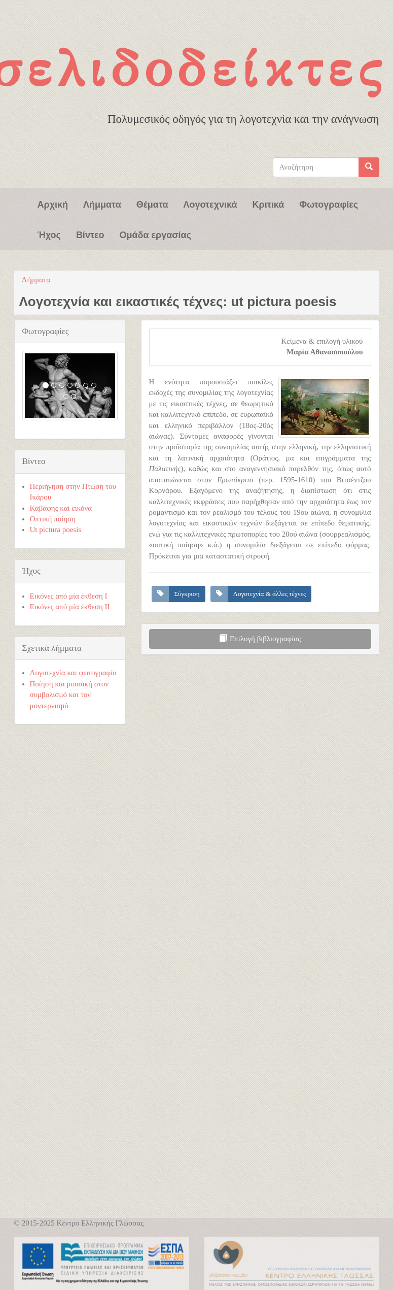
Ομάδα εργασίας (155, 234)
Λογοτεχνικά (210, 203)
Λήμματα (102, 203)
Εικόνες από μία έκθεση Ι (69, 596)
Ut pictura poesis (56, 529)
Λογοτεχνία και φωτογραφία (73, 673)
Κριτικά (268, 203)
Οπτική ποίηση (53, 519)
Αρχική (53, 203)
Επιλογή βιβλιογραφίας (260, 639)
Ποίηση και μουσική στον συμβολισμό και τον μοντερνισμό (69, 695)
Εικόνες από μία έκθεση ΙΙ (70, 607)
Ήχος (49, 234)
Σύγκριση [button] (187, 594)
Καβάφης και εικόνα (61, 508)
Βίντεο (90, 234)
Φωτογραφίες (328, 203)
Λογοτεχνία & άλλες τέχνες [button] (269, 594)
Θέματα (152, 203)
